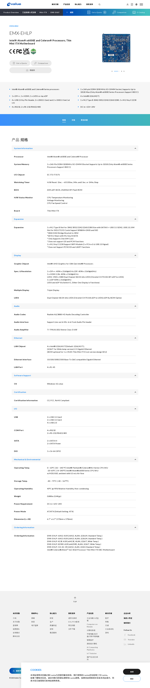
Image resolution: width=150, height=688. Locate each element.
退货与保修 (72, 618)
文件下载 (71, 629)
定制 (51, 629)
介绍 (14, 618)
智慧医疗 (90, 640)
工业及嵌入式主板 (93, 619)
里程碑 (15, 625)
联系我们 (127, 623)
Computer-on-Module (92, 625)
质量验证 (53, 625)
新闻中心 (34, 613)
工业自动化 (109, 629)
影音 (33, 622)
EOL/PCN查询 (73, 622)
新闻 (33, 618)
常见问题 (71, 625)
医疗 (107, 618)
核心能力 (78, 4)
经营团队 (16, 629)
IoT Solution (92, 653)
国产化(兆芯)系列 (92, 658)
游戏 (107, 633)
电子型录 (34, 625)
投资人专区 (128, 618)
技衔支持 (89, 4)
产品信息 (66, 4)
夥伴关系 (16, 636)
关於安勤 (16, 613)
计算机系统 (91, 630)
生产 (51, 622)
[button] (114, 71)
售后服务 (53, 633)
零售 (107, 622)
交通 (107, 625)
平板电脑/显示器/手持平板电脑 (93, 635)
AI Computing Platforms (92, 648)
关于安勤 (16, 622)
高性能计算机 (92, 644)
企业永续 (127, 613)
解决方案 (55, 4)
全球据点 (16, 633)
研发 (51, 618)
